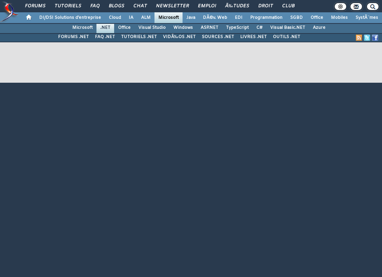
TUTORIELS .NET (139, 37)
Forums (35, 6)
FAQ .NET (105, 37)
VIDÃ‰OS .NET (179, 37)
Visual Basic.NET (287, 27)
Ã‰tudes (237, 6)
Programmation (266, 17)
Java (190, 17)
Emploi (207, 6)
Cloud (115, 17)
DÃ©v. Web (215, 17)
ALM (146, 17)
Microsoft (168, 17)
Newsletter (172, 6)
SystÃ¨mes (366, 17)
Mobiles (339, 17)
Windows (183, 27)
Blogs (116, 6)
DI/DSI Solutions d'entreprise (70, 17)
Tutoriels (68, 6)
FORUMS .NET (73, 37)
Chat (140, 6)
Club (288, 6)
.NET (105, 27)
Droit (265, 6)
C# (259, 27)
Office (317, 17)
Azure (319, 27)
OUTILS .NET (286, 37)
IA (131, 17)
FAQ (95, 6)
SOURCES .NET (218, 37)
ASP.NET (209, 27)
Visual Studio (152, 27)
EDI (238, 17)
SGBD (296, 17)
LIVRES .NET (253, 37)
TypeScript (237, 27)
